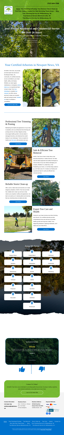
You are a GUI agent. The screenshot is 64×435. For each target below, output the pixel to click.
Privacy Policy (48, 429)
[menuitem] (18, 9)
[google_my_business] (49, 413)
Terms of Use (42, 429)
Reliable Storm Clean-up (16, 184)
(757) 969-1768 (53, 3)
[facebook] (47, 413)
